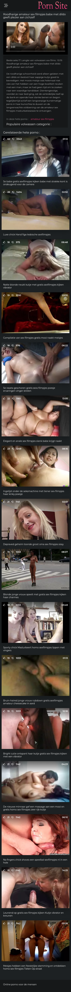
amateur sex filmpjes (42, 119)
